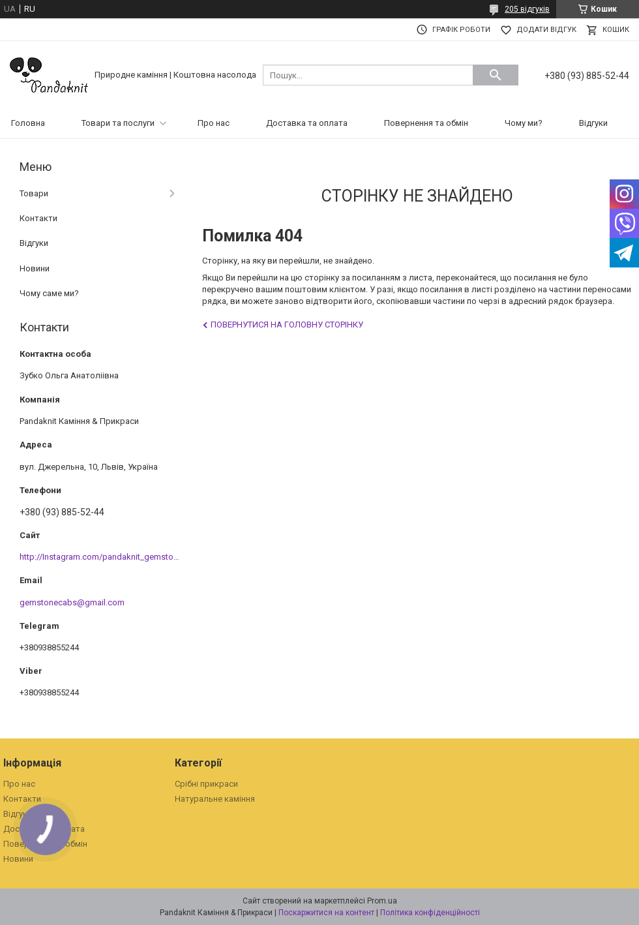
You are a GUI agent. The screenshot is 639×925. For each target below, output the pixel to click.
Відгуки (593, 123)
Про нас (214, 123)
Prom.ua (382, 900)
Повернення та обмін (426, 123)
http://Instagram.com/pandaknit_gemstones (103, 557)
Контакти (38, 218)
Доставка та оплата (307, 123)
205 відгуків (527, 9)
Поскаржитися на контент (326, 912)
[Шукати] (495, 75)
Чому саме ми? (49, 293)
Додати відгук (546, 29)
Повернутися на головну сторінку (287, 324)
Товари (34, 193)
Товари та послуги (118, 123)
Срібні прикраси (206, 784)
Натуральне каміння (215, 799)
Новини (35, 268)
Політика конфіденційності (430, 912)
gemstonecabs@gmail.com (72, 602)
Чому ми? (523, 123)
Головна (28, 123)
